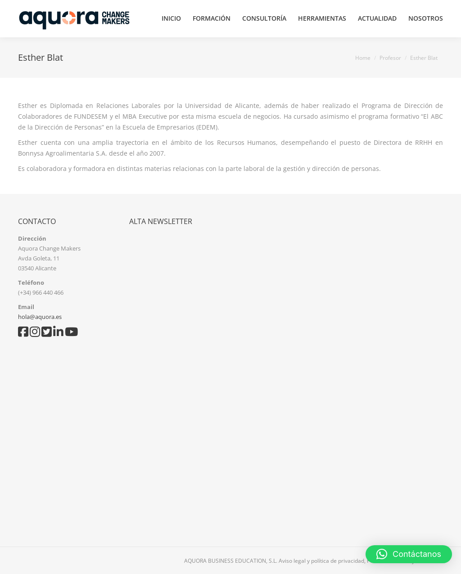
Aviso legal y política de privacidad (321, 561)
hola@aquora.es (40, 317)
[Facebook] (24, 334)
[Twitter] (47, 334)
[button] (409, 554)
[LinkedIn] (59, 334)
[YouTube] (71, 334)
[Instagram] (35, 334)
